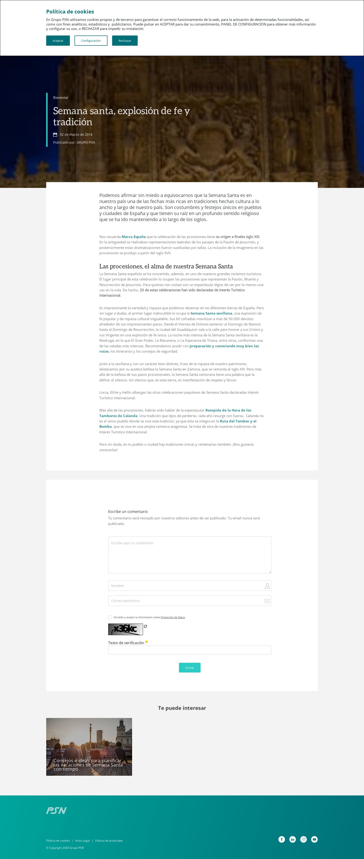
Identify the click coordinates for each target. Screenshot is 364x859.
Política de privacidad (109, 841)
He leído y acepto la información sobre (149, 617)
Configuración (91, 41)
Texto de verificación (128, 642)
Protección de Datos (173, 617)
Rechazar (125, 41)
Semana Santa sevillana (211, 313)
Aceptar (58, 41)
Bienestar (60, 97)
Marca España (134, 236)
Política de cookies (58, 841)
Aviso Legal (82, 841)
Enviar (189, 668)
